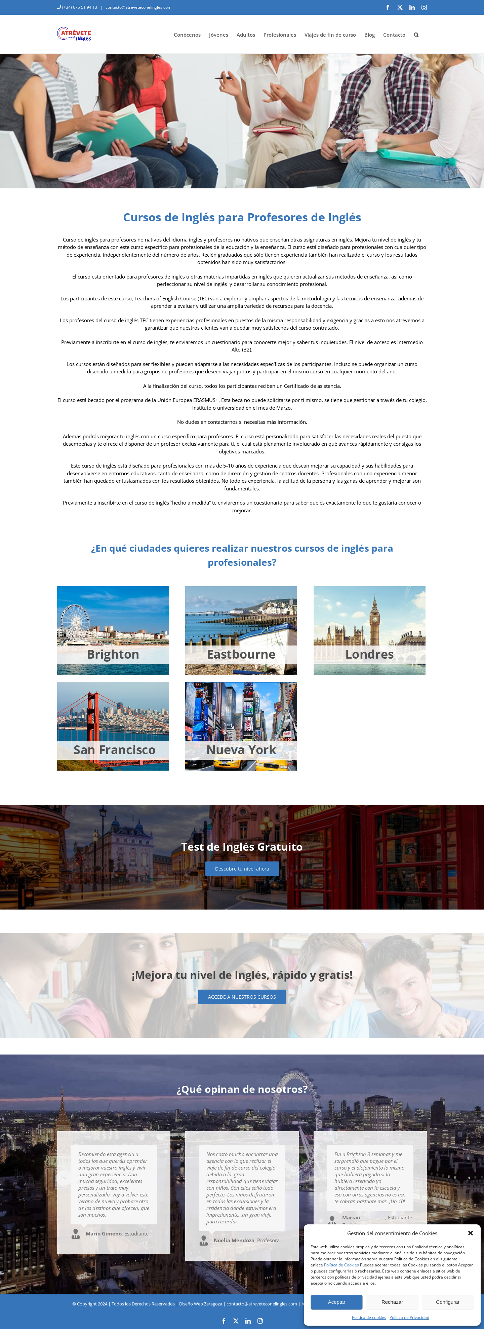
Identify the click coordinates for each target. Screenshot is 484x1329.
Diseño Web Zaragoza (200, 1304)
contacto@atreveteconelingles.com (138, 7)
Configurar (447, 1302)
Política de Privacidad (409, 1317)
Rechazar (392, 1302)
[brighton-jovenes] (113, 588)
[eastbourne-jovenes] (241, 588)
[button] (470, 1233)
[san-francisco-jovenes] (113, 684)
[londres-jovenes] (370, 588)
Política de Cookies (341, 1265)
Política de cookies (369, 1317)
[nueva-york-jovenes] (241, 684)
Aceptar (337, 1302)
